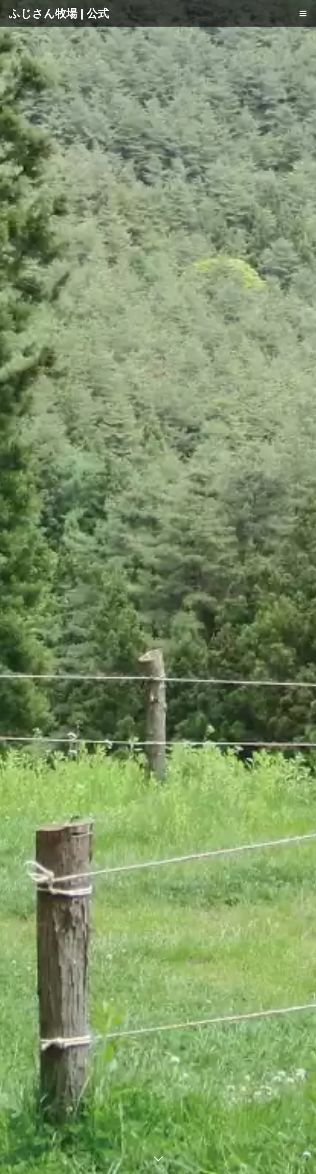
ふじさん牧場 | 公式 (59, 13)
